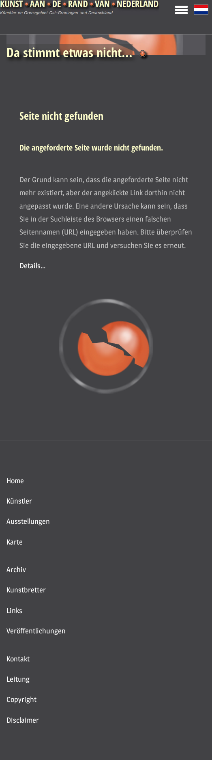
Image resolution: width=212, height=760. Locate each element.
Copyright (21, 699)
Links (14, 610)
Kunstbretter (26, 590)
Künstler (19, 501)
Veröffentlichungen (36, 631)
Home (15, 480)
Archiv (16, 569)
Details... (32, 265)
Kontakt (18, 659)
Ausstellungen (28, 521)
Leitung (18, 679)
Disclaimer (22, 720)
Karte (14, 542)
